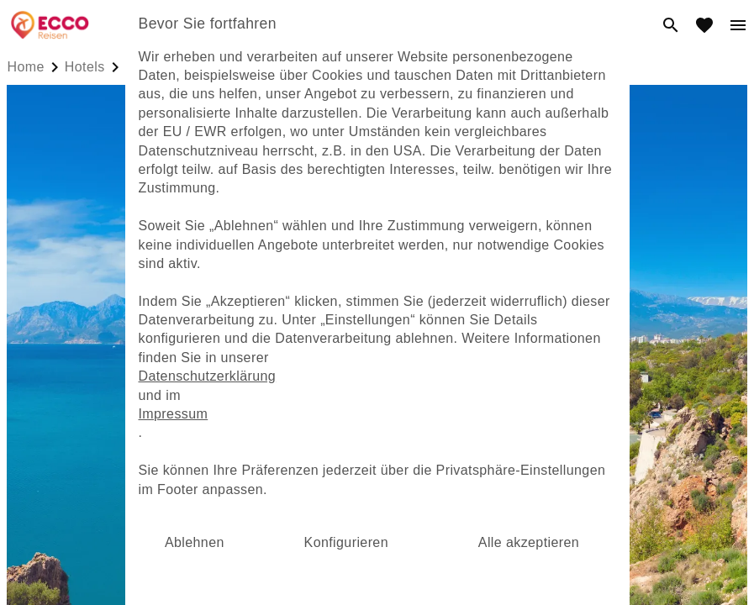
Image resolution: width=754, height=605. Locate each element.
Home (26, 67)
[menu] (738, 25)
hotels (85, 67)
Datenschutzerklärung (208, 376)
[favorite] (704, 25)
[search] (671, 25)
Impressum (173, 414)
